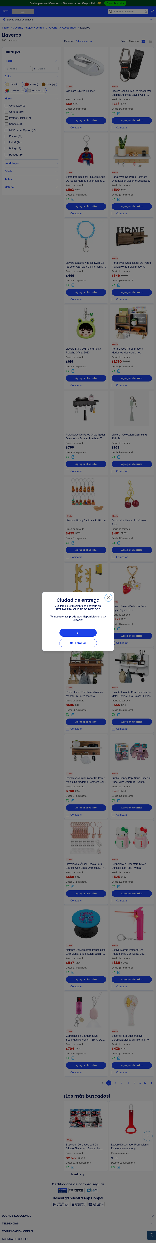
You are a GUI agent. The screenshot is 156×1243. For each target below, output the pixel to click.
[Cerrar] (108, 597)
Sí (78, 633)
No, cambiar (78, 643)
